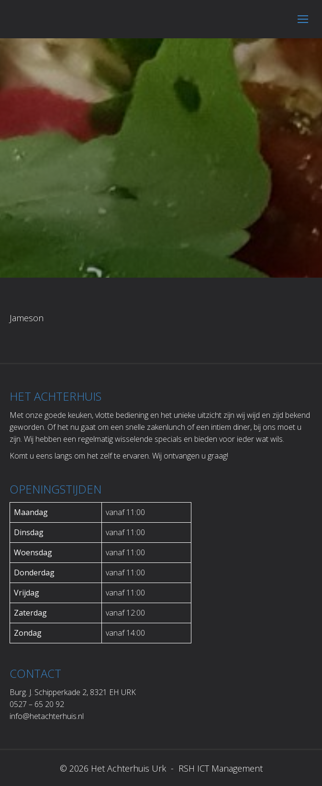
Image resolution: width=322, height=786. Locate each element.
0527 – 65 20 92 (37, 704)
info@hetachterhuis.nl (47, 716)
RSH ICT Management (219, 768)
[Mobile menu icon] (302, 19)
